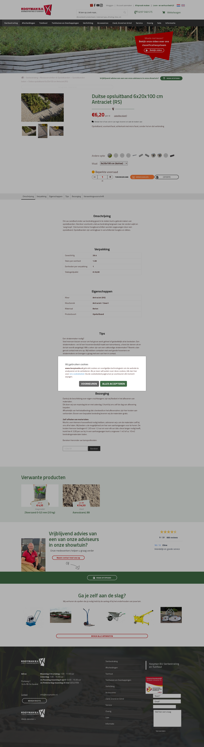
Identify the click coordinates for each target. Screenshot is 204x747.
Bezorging (76, 196)
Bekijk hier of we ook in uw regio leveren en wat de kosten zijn (118, 121)
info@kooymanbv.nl (49, 694)
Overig (150, 22)
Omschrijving (28, 196)
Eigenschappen (55, 196)
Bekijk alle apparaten (102, 635)
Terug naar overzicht (42, 87)
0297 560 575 (145, 12)
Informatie (170, 22)
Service (139, 22)
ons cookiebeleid (77, 373)
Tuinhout (43, 22)
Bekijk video (154, 50)
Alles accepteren (113, 384)
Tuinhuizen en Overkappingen (65, 22)
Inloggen (109, 5)
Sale (159, 22)
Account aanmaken (124, 5)
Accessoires (102, 22)
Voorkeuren (89, 384)
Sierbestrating (11, 22)
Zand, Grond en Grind (122, 22)
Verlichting (88, 22)
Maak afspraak (171, 78)
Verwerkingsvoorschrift (94, 196)
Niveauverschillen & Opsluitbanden (55, 77)
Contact (24, 694)
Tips (67, 196)
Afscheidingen (28, 22)
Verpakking (41, 196)
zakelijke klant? (120, 115)
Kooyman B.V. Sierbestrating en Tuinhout (164, 665)
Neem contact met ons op (70, 557)
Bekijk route (34, 700)
